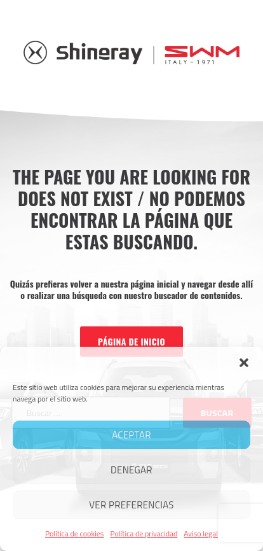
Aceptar (131, 435)
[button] (244, 362)
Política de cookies (74, 533)
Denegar (131, 470)
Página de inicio (131, 341)
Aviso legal (201, 533)
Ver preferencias (131, 505)
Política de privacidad (143, 533)
